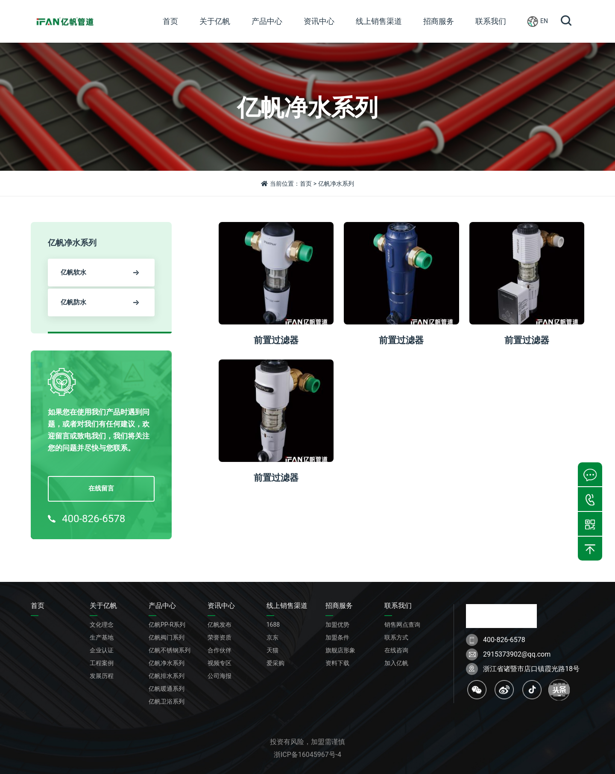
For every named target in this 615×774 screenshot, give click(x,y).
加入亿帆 (396, 663)
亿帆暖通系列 (166, 688)
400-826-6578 (86, 519)
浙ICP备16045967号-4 (307, 755)
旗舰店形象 (340, 650)
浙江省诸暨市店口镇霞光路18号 (531, 669)
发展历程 (102, 675)
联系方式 (396, 637)
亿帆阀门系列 (166, 637)
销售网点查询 (402, 624)
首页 (306, 183)
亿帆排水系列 (166, 675)
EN (537, 21)
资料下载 (337, 663)
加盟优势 (337, 624)
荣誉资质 (219, 637)
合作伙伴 (219, 650)
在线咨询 (396, 650)
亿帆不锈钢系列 (169, 650)
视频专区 (219, 663)
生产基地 (102, 637)
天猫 (272, 650)
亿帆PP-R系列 (167, 624)
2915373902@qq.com (517, 654)
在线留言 (101, 488)
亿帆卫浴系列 (166, 701)
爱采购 (275, 663)
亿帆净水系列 (166, 663)
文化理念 (102, 624)
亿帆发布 (219, 624)
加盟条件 (337, 637)
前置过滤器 (276, 340)
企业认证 (102, 650)
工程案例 (102, 663)
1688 (273, 624)
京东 (272, 637)
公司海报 (219, 675)
